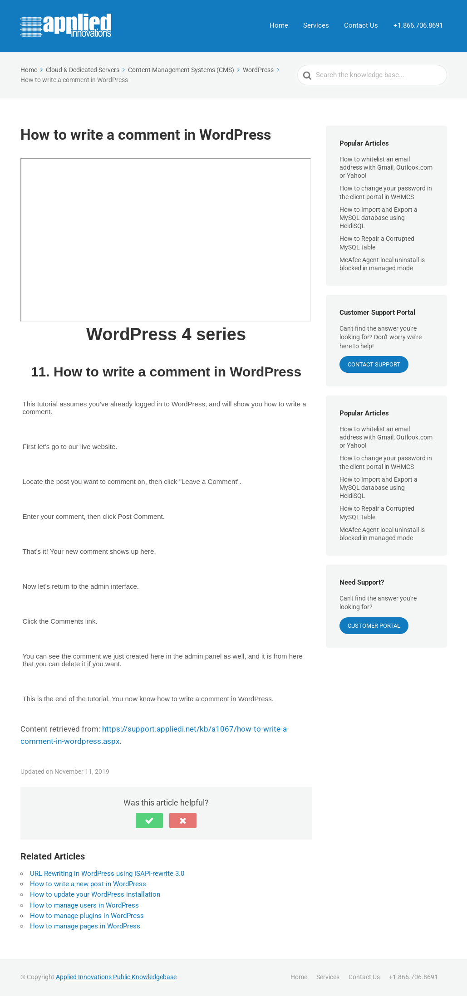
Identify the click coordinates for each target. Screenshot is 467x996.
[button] (149, 820)
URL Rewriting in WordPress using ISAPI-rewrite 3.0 (107, 873)
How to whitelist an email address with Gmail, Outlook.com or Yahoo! (386, 167)
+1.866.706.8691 (418, 26)
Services (318, 26)
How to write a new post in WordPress (88, 884)
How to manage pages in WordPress (85, 926)
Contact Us (362, 26)
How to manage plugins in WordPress (87, 916)
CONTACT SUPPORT (374, 364)
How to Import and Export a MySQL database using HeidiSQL (378, 217)
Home (281, 26)
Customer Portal (374, 625)
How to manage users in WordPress (84, 905)
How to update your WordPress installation (95, 894)
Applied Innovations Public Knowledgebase (116, 977)
